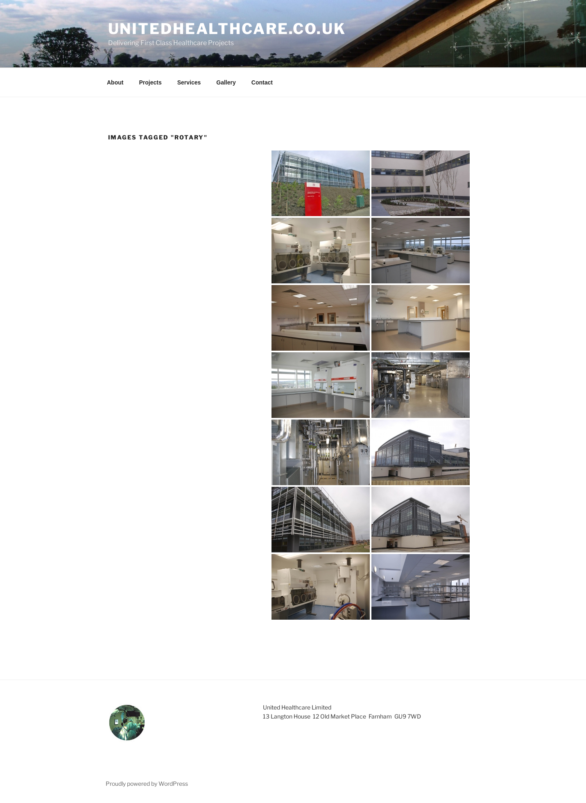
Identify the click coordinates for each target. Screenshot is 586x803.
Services (189, 82)
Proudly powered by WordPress (147, 783)
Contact (262, 82)
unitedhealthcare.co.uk (227, 29)
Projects (150, 82)
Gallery (225, 82)
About (115, 82)
